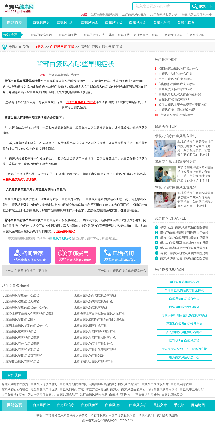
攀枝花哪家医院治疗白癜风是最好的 (184, 248)
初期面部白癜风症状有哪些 (177, 84)
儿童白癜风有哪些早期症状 (21, 349)
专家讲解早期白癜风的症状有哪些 (184, 315)
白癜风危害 (161, 22)
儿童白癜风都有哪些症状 (19, 331)
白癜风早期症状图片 (155, 384)
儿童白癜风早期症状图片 (19, 319)
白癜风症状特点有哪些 (174, 99)
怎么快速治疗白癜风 (41, 394)
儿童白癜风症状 (119, 35)
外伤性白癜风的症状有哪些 (184, 332)
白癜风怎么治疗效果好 (196, 14)
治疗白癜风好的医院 (93, 394)
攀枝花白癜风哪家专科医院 (175, 161)
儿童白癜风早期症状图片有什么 (95, 337)
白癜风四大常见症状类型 (177, 115)
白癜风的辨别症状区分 (184, 307)
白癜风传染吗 (195, 35)
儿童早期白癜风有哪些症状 (21, 361)
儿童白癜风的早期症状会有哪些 (95, 295)
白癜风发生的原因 (133, 389)
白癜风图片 (41, 22)
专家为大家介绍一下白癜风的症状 (184, 349)
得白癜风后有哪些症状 (184, 282)
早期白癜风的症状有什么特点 (184, 290)
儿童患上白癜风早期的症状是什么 (25, 325)
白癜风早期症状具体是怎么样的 (180, 94)
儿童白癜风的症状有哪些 (90, 307)
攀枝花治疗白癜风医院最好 (175, 187)
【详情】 (204, 154)
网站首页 (14, 22)
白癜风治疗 (65, 22)
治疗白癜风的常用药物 (162, 389)
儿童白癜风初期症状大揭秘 (21, 301)
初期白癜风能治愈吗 (102, 384)
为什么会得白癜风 (146, 35)
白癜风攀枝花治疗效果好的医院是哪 (184, 258)
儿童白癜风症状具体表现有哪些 (95, 349)
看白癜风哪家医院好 (14, 384)
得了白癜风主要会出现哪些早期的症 (183, 104)
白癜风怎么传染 (172, 394)
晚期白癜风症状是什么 (184, 357)
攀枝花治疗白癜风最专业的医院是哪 (184, 227)
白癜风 (39, 47)
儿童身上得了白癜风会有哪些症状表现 (28, 313)
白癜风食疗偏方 (172, 35)
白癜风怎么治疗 (67, 394)
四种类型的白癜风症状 (184, 340)
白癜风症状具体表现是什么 (128, 270)
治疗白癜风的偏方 (134, 14)
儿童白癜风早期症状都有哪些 (22, 355)
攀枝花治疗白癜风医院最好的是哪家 (184, 237)
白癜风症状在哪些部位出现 (177, 109)
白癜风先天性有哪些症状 (175, 89)
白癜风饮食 (186, 22)
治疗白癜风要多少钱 (163, 14)
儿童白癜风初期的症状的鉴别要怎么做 (99, 319)
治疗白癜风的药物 (13, 394)
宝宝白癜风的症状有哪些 (175, 79)
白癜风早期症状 (66, 35)
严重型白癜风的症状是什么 (184, 323)
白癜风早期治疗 (128, 384)
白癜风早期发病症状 (73, 384)
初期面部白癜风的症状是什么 (178, 68)
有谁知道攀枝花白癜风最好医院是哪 (184, 253)
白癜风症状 (113, 22)
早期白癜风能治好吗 (146, 394)
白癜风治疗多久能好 (44, 384)
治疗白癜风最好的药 (104, 14)
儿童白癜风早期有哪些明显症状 (95, 331)
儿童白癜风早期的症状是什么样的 (25, 307)
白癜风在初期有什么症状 (175, 73)
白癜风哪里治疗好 (192, 389)
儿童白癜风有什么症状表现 (21, 343)
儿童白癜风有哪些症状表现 (21, 337)
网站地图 (198, 405)
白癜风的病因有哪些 (14, 389)
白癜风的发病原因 (40, 35)
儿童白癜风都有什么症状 (90, 325)
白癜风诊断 (137, 22)
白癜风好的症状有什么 (184, 298)
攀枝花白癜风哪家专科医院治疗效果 (184, 232)
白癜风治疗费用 (181, 384)
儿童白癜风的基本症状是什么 (93, 343)
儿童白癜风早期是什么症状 (21, 295)
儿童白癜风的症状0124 (89, 355)
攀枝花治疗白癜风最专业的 (175, 136)
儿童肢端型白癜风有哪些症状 (93, 361)
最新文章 (160, 405)
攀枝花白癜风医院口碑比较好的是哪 (184, 242)
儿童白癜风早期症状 (44, 389)
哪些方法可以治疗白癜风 (102, 389)
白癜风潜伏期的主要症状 (31, 270)
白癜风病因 (89, 22)
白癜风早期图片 (119, 394)
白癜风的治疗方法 (93, 35)
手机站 (74, 75)
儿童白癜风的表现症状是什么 (93, 301)
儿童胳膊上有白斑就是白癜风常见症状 (99, 313)
